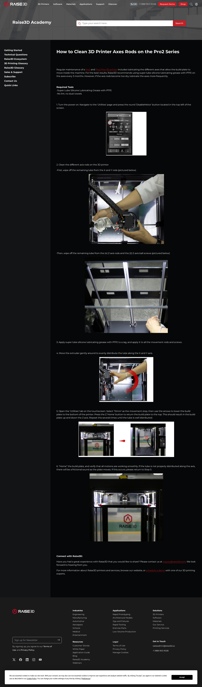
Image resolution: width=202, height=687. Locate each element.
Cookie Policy (31, 679)
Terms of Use (119, 645)
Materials (157, 621)
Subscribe (10, 76)
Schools (76, 628)
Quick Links (11, 85)
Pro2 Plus (101, 69)
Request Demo (167, 4)
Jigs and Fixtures (121, 621)
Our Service (158, 624)
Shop (183, 4)
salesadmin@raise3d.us (164, 646)
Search (179, 23)
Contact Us (10, 81)
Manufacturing (80, 618)
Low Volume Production (124, 631)
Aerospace (78, 624)
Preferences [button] (86, 679)
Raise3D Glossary (14, 67)
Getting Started (13, 50)
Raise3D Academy (33, 22)
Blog (75, 656)
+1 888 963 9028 (143, 4)
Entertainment (80, 635)
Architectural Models (123, 618)
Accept (182, 677)
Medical (76, 631)
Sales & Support (13, 72)
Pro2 (87, 69)
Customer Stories (81, 645)
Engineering (78, 614)
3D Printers (158, 614)
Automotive (78, 621)
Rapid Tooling (119, 624)
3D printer (111, 69)
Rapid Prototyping (121, 614)
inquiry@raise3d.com (174, 561)
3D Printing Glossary (16, 63)
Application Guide (81, 652)
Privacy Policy (27, 650)
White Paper (79, 649)
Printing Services (161, 628)
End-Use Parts (119, 628)
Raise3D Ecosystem (15, 59)
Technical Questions (15, 54)
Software (157, 618)
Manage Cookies (120, 652)
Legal (115, 642)
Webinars (77, 663)
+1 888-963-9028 (160, 650)
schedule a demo (155, 570)
